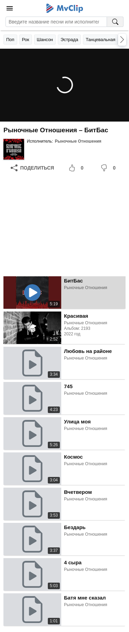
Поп (10, 39)
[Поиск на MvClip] (115, 22)
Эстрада (69, 39)
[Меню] (9, 8)
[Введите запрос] (56, 22)
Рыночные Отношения (78, 141)
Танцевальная (100, 39)
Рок (25, 39)
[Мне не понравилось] (109, 168)
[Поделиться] (32, 168)
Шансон (45, 39)
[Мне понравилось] (77, 168)
